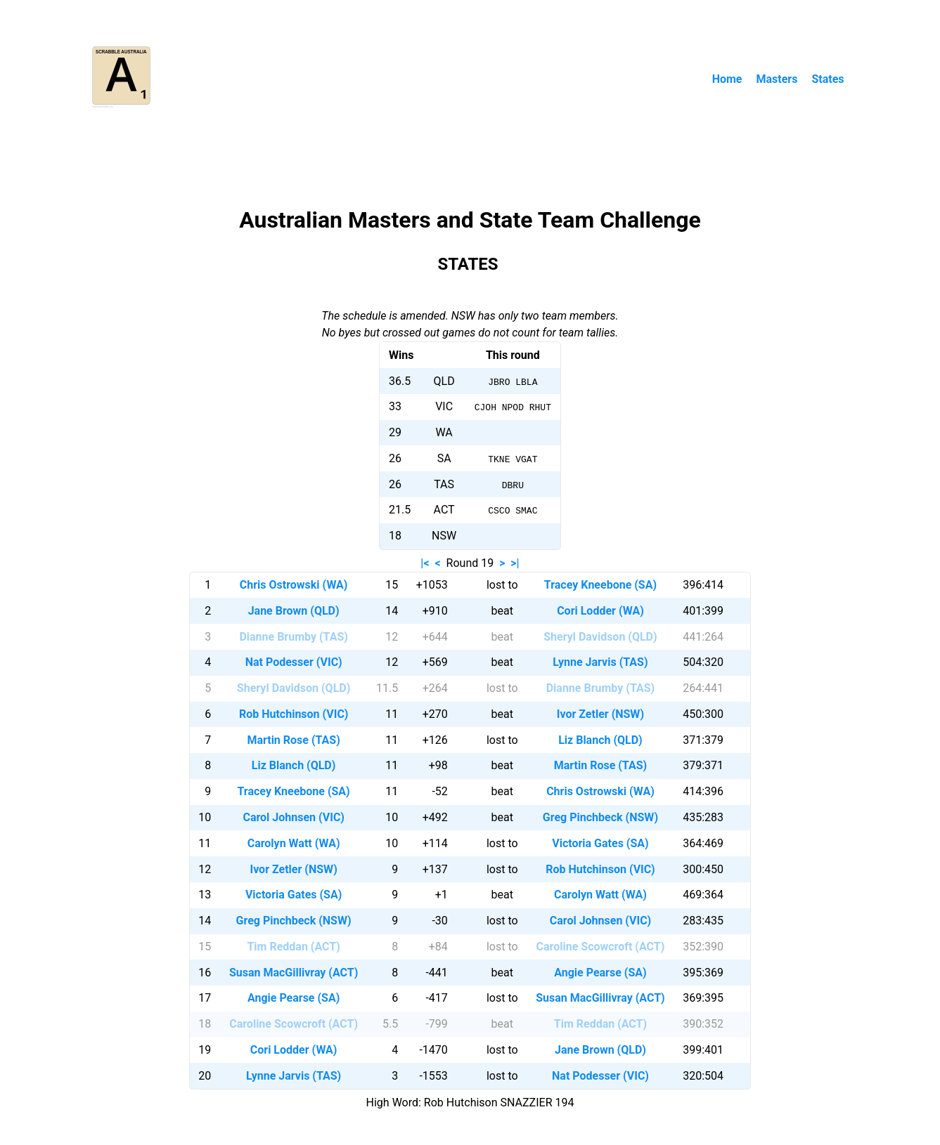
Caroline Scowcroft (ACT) (600, 946)
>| (514, 563)
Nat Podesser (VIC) (293, 662)
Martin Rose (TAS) (293, 740)
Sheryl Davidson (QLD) (600, 636)
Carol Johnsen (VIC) (293, 817)
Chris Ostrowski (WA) (294, 584)
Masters (776, 79)
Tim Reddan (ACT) (293, 946)
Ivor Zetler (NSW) (600, 714)
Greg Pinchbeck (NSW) (600, 817)
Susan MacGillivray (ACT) (293, 972)
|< (424, 563)
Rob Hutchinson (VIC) (293, 714)
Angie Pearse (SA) (600, 972)
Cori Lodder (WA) (600, 610)
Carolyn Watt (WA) (293, 843)
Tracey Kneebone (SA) (600, 584)
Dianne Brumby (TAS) (293, 636)
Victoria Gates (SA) (600, 843)
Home (727, 79)
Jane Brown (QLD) (294, 610)
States (827, 79)
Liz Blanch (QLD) (600, 740)
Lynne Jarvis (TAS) (600, 662)
